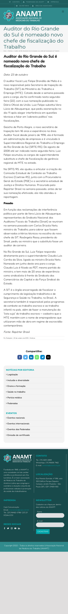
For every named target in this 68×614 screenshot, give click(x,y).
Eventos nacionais (16, 417)
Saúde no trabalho (16, 391)
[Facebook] (4, 528)
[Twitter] (8, 528)
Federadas (12, 403)
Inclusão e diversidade (18, 380)
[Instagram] (12, 528)
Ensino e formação (16, 386)
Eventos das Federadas (18, 429)
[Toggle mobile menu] (63, 11)
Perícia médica (14, 397)
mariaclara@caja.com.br (19, 510)
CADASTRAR (42, 531)
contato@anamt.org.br (51, 465)
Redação (9, 338)
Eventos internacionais (18, 423)
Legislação (12, 374)
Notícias (32, 338)
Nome (39, 511)
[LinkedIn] (19, 528)
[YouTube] (15, 528)
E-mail (40, 521)
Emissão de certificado (18, 435)
